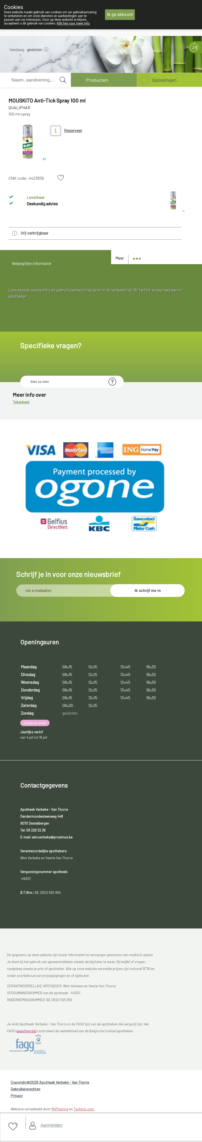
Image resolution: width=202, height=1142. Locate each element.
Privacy (17, 1096)
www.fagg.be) (26, 1031)
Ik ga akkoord (120, 14)
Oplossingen (164, 80)
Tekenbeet (21, 402)
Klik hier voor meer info (73, 23)
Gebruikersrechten (25, 1089)
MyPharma (59, 1109)
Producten (97, 80)
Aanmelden (51, 1125)
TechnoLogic (84, 1109)
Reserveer (73, 130)
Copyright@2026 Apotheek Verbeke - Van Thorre (50, 1082)
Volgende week (34, 723)
